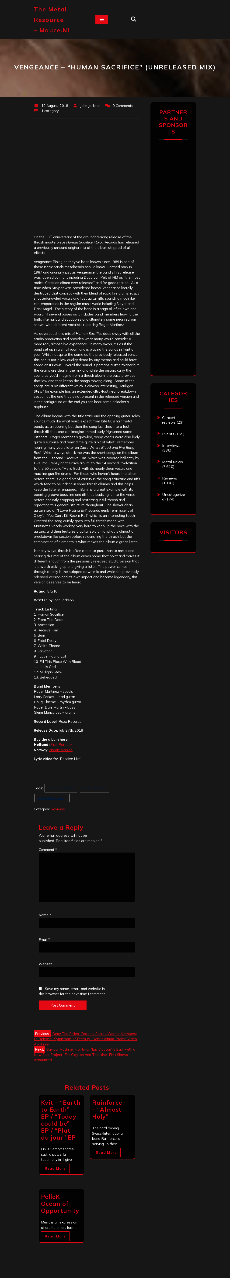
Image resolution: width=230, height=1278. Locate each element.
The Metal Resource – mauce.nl (52, 20)
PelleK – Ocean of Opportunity (60, 1203)
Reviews (58, 809)
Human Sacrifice (61, 788)
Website (46, 964)
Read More (55, 1168)
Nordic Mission (61, 750)
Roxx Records (94, 788)
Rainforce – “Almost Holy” (107, 1109)
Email (44, 939)
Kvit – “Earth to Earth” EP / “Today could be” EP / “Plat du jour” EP (60, 1120)
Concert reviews (169, 420)
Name (45, 915)
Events (168, 434)
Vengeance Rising (52, 798)
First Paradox (61, 744)
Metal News (172, 461)
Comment (48, 849)
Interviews (171, 445)
